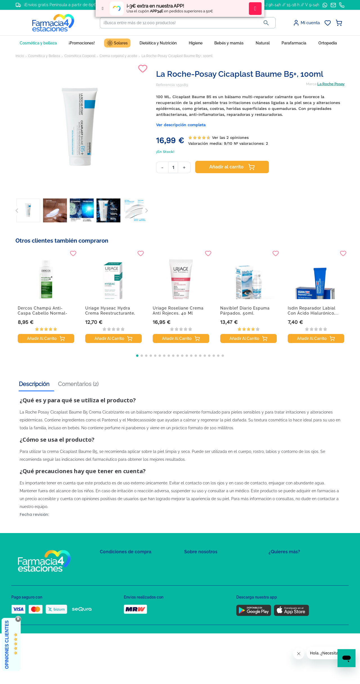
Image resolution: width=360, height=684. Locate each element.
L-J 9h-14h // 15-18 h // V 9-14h (290, 5)
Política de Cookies (116, 579)
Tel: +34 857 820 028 (201, 595)
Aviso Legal (110, 587)
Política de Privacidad (118, 571)
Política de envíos (115, 604)
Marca (311, 84)
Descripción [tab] (34, 384)
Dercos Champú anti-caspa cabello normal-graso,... (43, 313)
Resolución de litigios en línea (125, 620)
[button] (137, 356)
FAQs (188, 571)
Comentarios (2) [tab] (78, 384)
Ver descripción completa (181, 125)
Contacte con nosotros (203, 579)
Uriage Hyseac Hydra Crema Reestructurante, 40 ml (110, 313)
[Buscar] (178, 22)
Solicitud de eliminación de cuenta (213, 587)
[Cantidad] (173, 167)
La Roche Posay (331, 84)
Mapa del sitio (196, 563)
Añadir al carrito (232, 167)
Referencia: (165, 85)
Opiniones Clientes (6, 644)
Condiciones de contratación (124, 563)
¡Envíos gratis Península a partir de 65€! (60, 5)
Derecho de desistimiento (122, 612)
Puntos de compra (115, 595)
